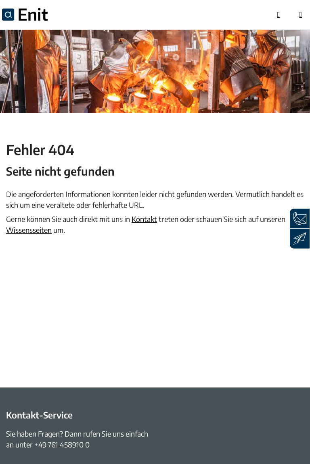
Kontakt (144, 219)
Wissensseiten (29, 229)
